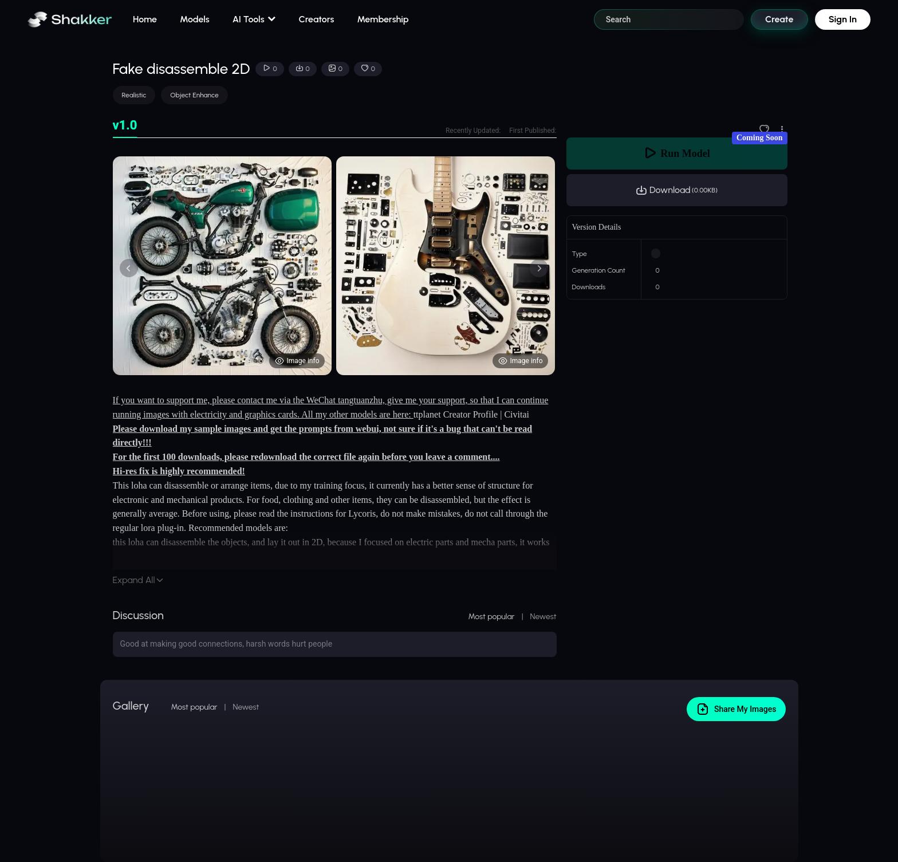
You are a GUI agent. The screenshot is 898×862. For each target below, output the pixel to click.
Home (145, 19)
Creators (316, 19)
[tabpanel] (335, 265)
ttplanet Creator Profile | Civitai (471, 414)
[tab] (125, 126)
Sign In (843, 19)
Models (195, 19)
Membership (382, 19)
